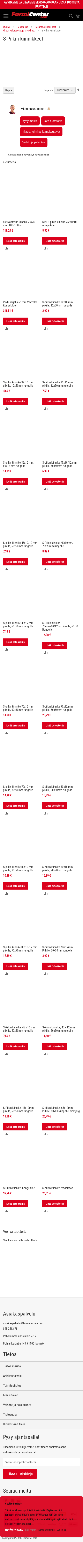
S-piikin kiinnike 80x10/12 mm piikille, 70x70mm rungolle (20, 949)
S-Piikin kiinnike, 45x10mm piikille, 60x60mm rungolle (18, 1109)
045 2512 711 (11, 1329)
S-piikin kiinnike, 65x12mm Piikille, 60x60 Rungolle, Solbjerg (61, 1109)
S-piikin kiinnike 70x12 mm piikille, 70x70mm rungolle (18, 788)
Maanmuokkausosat (46, 27)
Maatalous (23, 27)
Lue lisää (61, 1529)
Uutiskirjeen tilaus (14, 1424)
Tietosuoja (10, 1415)
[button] (6, 248)
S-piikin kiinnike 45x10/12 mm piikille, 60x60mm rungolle (20, 544)
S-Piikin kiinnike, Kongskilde (19, 1188)
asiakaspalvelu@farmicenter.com (23, 1323)
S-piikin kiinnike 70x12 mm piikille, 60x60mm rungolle (18, 708)
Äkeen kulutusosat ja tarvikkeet (19, 30)
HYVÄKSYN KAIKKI (14, 1529)
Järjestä (48, 90)
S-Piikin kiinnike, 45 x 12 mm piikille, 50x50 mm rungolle (58, 1029)
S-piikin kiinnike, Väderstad (57, 1188)
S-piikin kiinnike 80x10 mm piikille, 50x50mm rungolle (57, 788)
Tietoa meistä (12, 1366)
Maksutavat (10, 1395)
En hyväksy (30, 1529)
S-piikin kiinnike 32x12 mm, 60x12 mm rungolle (18, 464)
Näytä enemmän (46, 1529)
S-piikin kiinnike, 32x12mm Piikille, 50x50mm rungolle (57, 949)
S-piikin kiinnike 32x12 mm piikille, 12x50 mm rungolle (57, 384)
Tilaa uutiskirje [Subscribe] (20, 1473)
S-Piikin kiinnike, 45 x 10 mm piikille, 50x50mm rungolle (19, 1029)
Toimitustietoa (12, 1386)
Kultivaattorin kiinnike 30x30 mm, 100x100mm (19, 223)
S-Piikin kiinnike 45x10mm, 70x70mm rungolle (57, 544)
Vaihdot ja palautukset (17, 1405)
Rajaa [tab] (8, 90)
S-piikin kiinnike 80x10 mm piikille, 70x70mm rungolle (18, 868)
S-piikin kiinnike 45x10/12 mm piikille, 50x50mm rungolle (59, 464)
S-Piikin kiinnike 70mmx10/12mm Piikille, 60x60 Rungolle (60, 626)
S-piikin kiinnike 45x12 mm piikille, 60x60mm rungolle (18, 624)
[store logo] (30, 15)
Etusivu (6, 27)
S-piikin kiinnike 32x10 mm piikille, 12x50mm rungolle (57, 304)
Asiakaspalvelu (12, 1376)
